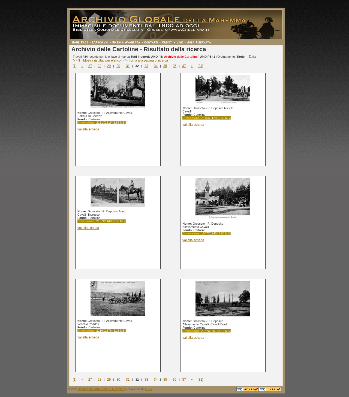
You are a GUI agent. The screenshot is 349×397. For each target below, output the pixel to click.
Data (252, 57)
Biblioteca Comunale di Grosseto (101, 389)
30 (118, 66)
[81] (200, 66)
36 (174, 66)
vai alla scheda (88, 129)
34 (156, 66)
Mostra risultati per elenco (102, 60)
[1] (74, 66)
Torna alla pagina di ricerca (148, 60)
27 (90, 66)
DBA (148, 389)
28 (99, 66)
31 (128, 66)
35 (165, 66)
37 (184, 66)
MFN (76, 60)
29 (109, 66)
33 (146, 66)
